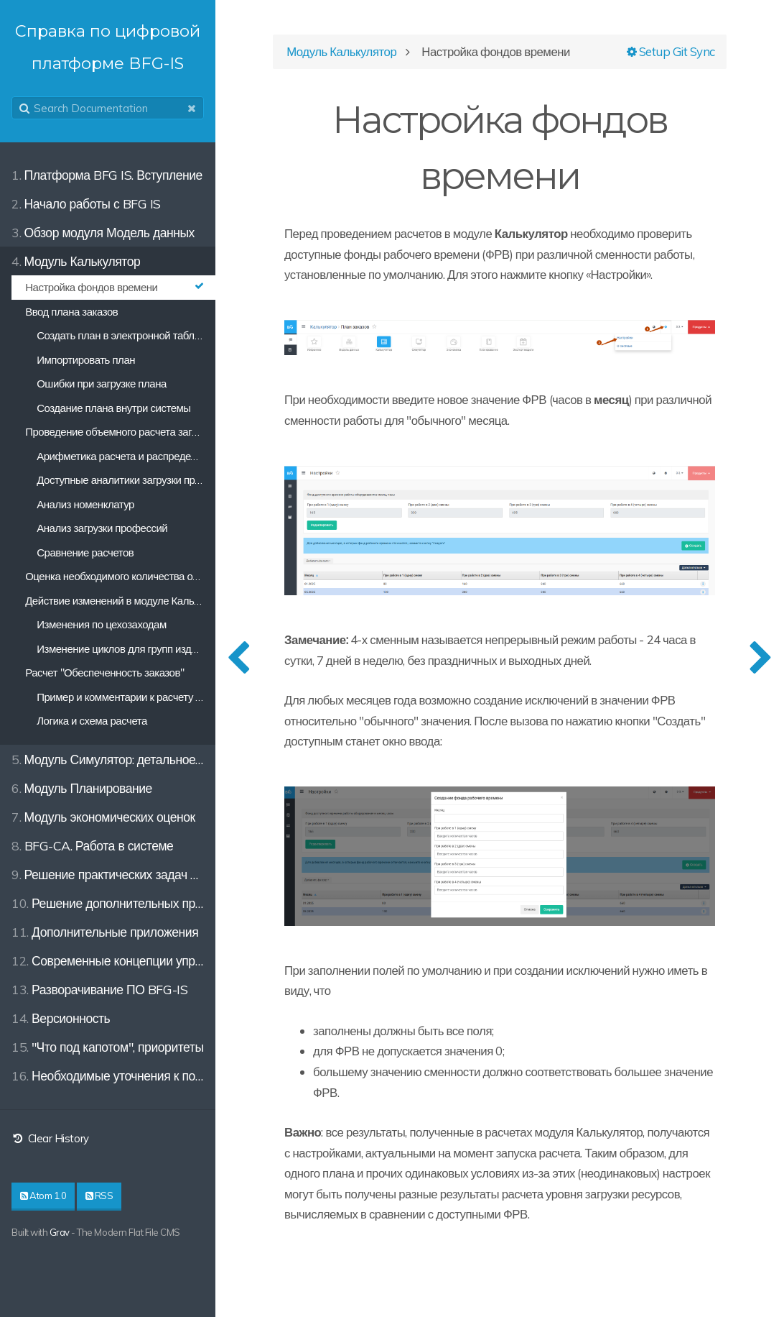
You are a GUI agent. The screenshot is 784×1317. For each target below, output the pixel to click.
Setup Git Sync (671, 51)
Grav (60, 1232)
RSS (99, 1195)
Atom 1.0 (43, 1195)
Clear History (50, 1138)
